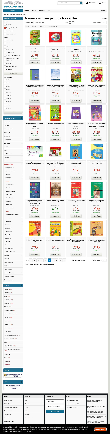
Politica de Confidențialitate (11, 407)
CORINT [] (8, 307)
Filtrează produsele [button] (10, 18)
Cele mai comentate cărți (73, 403)
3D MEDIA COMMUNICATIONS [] (12, 350)
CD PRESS (33, 243)
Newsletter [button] (50, 396)
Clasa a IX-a (8, 234)
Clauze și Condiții (63, 429)
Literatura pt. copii (8, 160)
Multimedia (7, 258)
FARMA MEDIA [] (9, 310)
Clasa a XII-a (8, 245)
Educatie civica (9, 187)
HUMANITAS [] (9, 328)
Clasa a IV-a (8, 218)
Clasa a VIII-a (8, 231)
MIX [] (7, 354)
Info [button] (6, 396)
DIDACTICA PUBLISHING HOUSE (12, 59)
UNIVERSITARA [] (10, 345)
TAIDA (54, 128)
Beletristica (7, 136)
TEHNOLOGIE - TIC (10, 251)
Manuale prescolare (10, 171)
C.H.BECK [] (8, 324)
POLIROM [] (8, 303)
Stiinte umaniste (8, 269)
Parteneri (27, 414)
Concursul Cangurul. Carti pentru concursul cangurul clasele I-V (95, 421)
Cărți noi (27, 400)
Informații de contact (9, 421)
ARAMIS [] (8, 289)
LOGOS (74, 128)
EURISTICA (33, 51)
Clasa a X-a (8, 238)
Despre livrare (7, 414)
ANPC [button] (7, 370)
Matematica (9, 204)
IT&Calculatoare (8, 153)
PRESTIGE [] (8, 292)
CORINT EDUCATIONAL (33, 90)
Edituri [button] (7, 285)
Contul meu (90, 3)
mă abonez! (55, 411)
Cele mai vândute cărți (72, 400)
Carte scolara (7, 139)
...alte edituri (7, 364)
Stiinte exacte (7, 265)
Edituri (26, 407)
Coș (101, 3)
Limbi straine (7, 157)
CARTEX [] (8, 317)
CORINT (54, 90)
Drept (5, 150)
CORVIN (74, 166)
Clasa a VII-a (8, 228)
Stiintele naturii (9, 208)
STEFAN (9, 63)
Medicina (6, 255)
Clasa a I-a (7, 174)
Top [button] (69, 396)
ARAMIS (33, 166)
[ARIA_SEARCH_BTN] (81, 3)
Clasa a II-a (8, 177)
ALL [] (7, 361)
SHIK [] (7, 342)
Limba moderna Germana (12, 214)
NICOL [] (7, 357)
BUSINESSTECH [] (10, 314)
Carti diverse (7, 143)
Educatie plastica (10, 184)
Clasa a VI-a (8, 224)
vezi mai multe (13, 73)
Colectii (6, 146)
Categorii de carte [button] (10, 118)
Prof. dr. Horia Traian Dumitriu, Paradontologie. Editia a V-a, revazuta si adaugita (94, 402)
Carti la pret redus (8, 129)
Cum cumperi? (7, 411)
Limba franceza (9, 198)
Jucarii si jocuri (7, 132)
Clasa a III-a (8, 181)
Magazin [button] (28, 396)
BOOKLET (9, 49)
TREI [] (7, 296)
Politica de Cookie (8, 403)
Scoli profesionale (9, 248)
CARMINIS (95, 90)
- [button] (21, 18)
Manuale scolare (8, 164)
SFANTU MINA (54, 205)
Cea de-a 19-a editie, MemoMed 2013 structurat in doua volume (95, 412)
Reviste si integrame (9, 279)
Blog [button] (89, 396)
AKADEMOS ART (11, 66)
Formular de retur (29, 418)
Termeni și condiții (8, 400)
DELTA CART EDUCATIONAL (74, 51)
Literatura (8, 201)
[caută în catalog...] (68, 3)
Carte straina (7, 122)
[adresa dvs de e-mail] (55, 406)
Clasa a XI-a (8, 241)
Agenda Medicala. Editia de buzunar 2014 (96, 407)
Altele (7, 211)
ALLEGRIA (9, 69)
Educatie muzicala (10, 191)
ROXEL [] (7, 321)
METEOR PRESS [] (10, 338)
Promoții (27, 403)
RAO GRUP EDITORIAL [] (12, 335)
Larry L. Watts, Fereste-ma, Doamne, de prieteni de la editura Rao (96, 417)
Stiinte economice (8, 262)
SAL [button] (6, 382)
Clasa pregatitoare (9, 167)
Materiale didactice (8, 272)
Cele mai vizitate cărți (72, 407)
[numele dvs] (55, 401)
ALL (8, 46)
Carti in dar (7, 125)
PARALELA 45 (33, 205)
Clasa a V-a (8, 221)
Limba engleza (9, 194)
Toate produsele (11, 28)
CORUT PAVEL (8, 331)
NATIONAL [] (8, 299)
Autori (26, 411)
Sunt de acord (100, 429)
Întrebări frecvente (8, 418)
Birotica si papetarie (9, 276)
